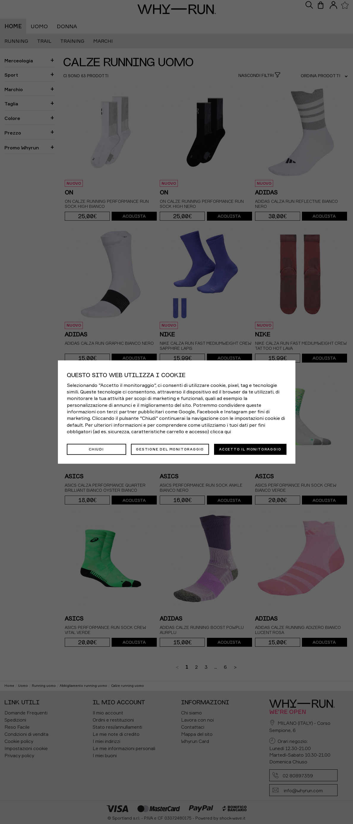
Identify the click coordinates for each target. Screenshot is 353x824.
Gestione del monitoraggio (170, 449)
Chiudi (96, 449)
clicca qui (220, 431)
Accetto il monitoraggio (250, 449)
